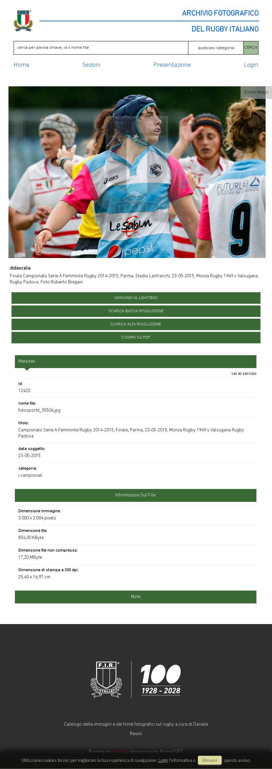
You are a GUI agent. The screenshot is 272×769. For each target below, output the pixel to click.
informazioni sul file (135, 495)
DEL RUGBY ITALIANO (224, 30)
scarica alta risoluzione (135, 324)
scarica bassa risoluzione (136, 311)
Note (135, 596)
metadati (26, 361)
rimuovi (209, 760)
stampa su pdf (136, 338)
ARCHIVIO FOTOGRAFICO (220, 14)
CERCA (250, 47)
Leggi (163, 760)
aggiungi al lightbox (136, 298)
